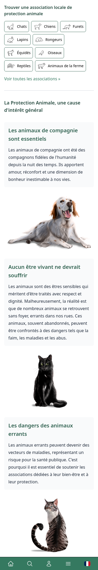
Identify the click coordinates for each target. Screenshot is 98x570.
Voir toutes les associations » (32, 79)
